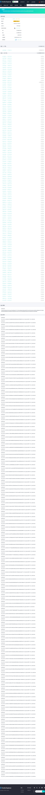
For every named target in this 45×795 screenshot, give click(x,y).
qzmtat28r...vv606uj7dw (7, 289)
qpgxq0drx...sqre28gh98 (7, 102)
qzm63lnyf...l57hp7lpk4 (7, 108)
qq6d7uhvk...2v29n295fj (7, 281)
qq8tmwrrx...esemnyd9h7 (7, 119)
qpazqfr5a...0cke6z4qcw (7, 239)
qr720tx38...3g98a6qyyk (7, 235)
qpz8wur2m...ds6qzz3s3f (7, 178)
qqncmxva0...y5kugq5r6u (7, 261)
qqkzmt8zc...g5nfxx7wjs (7, 156)
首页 (1, 5)
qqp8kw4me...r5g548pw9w (7, 111)
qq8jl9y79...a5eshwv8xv (7, 209)
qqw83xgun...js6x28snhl (7, 117)
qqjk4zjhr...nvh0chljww (7, 141)
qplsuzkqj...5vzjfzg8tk (7, 87)
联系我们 (22, 792)
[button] (41, 1)
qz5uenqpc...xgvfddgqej (7, 104)
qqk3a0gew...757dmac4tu (7, 50)
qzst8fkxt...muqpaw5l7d (7, 174)
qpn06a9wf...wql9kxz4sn (7, 80)
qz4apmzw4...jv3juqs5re (7, 294)
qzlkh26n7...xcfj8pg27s (7, 161)
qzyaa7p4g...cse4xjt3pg (7, 137)
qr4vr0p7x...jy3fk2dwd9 (7, 244)
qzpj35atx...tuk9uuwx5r (7, 217)
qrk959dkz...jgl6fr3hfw (7, 185)
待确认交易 (6, 5)
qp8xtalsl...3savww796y (7, 60)
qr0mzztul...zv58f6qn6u (7, 233)
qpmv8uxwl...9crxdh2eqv (7, 237)
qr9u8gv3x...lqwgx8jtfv (7, 268)
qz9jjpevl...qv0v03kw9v (7, 143)
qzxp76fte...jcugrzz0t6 (7, 152)
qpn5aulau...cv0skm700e (7, 263)
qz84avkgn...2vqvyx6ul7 (7, 76)
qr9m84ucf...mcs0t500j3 (7, 257)
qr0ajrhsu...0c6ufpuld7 (7, 106)
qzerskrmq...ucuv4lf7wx (7, 89)
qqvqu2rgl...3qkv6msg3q (7, 176)
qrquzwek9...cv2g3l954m (7, 91)
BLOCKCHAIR (17, 28)
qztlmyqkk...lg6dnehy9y (7, 292)
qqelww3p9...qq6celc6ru (7, 276)
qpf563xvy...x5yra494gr (7, 207)
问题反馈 (29, 790)
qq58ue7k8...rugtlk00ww (7, 298)
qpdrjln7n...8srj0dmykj (7, 220)
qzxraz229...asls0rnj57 (7, 300)
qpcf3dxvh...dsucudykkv (7, 159)
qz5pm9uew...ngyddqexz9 (7, 285)
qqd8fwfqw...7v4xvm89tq (7, 211)
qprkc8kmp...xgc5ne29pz (7, 259)
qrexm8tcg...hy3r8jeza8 (7, 213)
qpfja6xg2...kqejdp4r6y (7, 196)
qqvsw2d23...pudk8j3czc (7, 189)
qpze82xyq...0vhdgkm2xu (7, 180)
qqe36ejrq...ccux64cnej (7, 202)
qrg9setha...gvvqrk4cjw (7, 67)
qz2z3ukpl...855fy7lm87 (7, 82)
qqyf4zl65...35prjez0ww (7, 130)
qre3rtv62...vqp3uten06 (7, 231)
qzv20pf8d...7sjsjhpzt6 (7, 100)
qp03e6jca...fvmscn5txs (7, 132)
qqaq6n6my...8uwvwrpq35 (7, 222)
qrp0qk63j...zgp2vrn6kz (7, 272)
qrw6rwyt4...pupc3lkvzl (7, 274)
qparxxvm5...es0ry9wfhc (7, 172)
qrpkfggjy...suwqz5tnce (7, 65)
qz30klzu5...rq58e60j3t (7, 193)
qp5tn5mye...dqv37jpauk (7, 165)
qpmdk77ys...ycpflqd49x (7, 98)
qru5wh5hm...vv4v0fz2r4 (7, 246)
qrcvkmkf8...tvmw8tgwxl (7, 128)
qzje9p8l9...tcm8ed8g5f (7, 198)
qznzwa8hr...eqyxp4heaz (7, 84)
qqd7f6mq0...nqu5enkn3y (7, 58)
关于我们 (22, 790)
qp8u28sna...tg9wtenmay (7, 228)
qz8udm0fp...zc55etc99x (7, 93)
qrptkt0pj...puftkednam (7, 154)
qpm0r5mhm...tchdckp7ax (7, 226)
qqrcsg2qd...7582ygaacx (7, 148)
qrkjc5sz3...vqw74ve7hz (7, 126)
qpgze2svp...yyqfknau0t (7, 71)
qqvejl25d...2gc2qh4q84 (7, 187)
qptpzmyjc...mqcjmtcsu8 (7, 200)
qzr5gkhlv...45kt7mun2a (7, 56)
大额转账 (16, 5)
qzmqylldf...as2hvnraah (7, 63)
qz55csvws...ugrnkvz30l (7, 252)
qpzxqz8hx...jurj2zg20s (7, 115)
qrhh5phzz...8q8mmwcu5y (7, 78)
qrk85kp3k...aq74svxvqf (7, 215)
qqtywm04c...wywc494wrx (7, 191)
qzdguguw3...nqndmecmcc (7, 248)
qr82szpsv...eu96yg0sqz (7, 124)
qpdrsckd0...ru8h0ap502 (7, 250)
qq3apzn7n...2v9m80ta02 (7, 204)
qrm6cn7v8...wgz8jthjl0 (7, 183)
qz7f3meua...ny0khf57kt (7, 95)
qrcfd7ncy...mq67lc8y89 (7, 139)
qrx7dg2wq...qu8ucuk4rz (7, 163)
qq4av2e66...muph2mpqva (7, 265)
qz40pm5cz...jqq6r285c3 (7, 150)
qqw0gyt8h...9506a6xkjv (7, 241)
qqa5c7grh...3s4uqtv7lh (7, 167)
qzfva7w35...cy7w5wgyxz (7, 74)
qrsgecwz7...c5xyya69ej (7, 224)
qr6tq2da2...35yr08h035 (7, 270)
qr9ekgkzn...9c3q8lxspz (7, 113)
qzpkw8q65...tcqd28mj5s (7, 135)
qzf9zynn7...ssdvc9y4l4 (7, 296)
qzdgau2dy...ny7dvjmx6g (7, 69)
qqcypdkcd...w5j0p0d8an (7, 283)
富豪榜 (11, 5)
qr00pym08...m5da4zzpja (7, 287)
